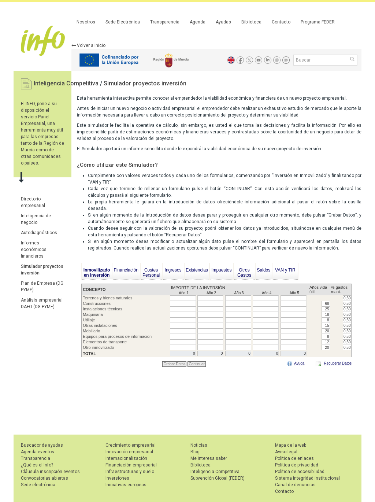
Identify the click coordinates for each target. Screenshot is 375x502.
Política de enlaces (294, 458)
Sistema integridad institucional (307, 478)
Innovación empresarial (129, 451)
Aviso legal (286, 451)
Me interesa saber (208, 458)
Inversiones (117, 478)
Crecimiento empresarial (130, 445)
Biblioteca (251, 22)
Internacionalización (126, 458)
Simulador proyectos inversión (145, 83)
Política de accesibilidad (299, 471)
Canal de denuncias (295, 484)
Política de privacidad (296, 465)
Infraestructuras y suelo (129, 471)
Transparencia (164, 22)
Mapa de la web (290, 445)
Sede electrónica (38, 484)
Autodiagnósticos (39, 232)
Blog (195, 451)
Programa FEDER (318, 22)
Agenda (197, 22)
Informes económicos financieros (34, 249)
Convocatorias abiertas (44, 478)
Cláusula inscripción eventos (50, 471)
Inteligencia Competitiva (67, 83)
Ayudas (223, 22)
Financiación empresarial (131, 465)
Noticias (198, 445)
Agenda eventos (37, 451)
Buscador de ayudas (42, 445)
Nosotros (86, 22)
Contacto (281, 22)
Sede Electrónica (122, 22)
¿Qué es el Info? (37, 465)
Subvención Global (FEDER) (217, 478)
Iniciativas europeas (125, 484)
